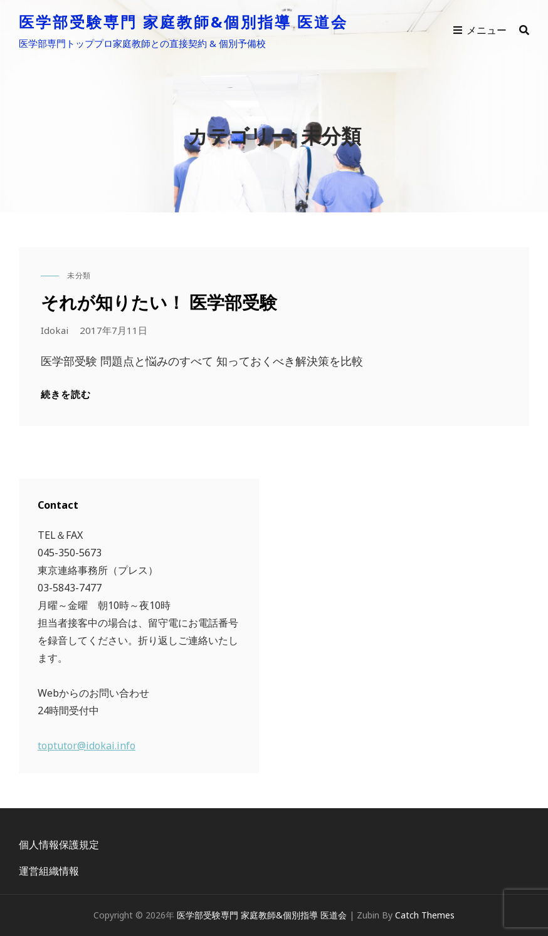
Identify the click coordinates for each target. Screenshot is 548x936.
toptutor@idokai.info (86, 745)
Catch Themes (425, 915)
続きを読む (66, 394)
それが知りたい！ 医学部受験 (159, 302)
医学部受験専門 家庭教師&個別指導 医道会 (183, 21)
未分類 (79, 275)
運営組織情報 (49, 871)
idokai (54, 330)
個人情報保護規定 (59, 844)
